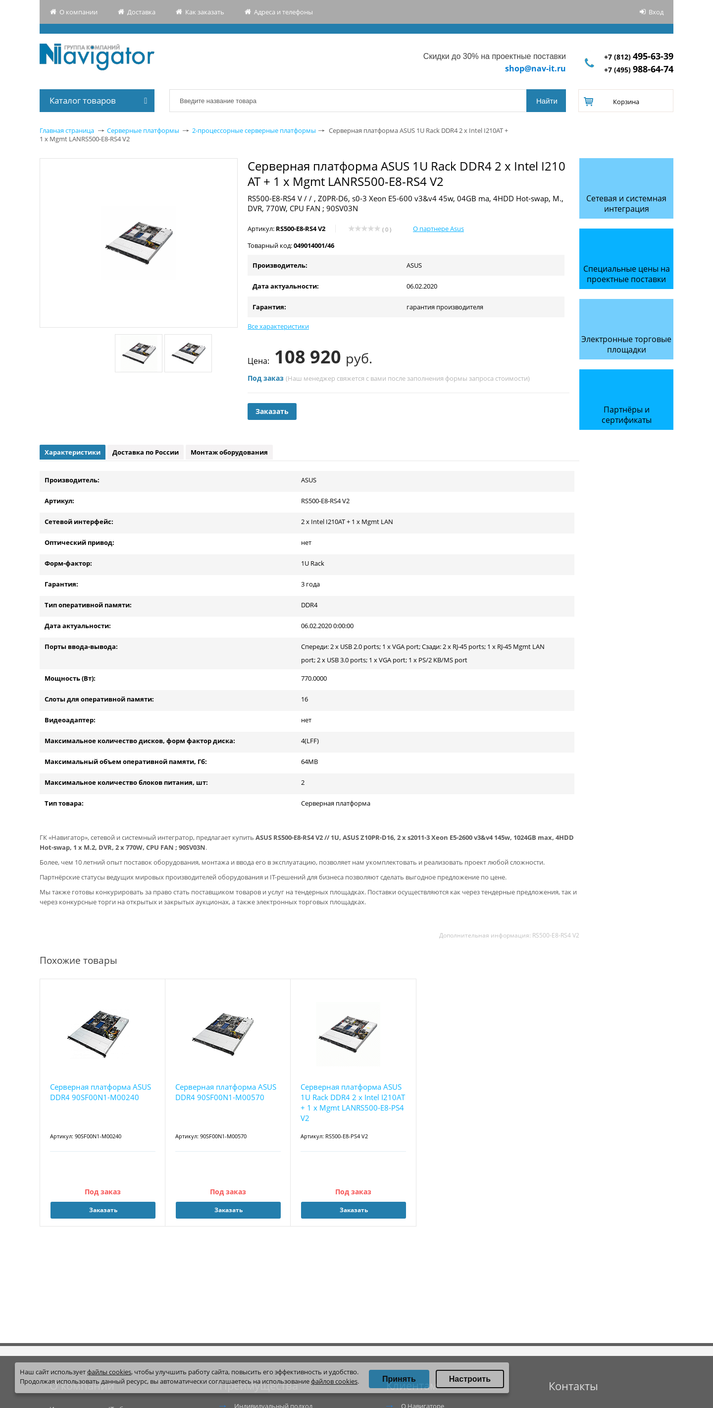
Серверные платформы (143, 130)
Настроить (470, 1379)
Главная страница (67, 130)
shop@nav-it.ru (535, 68)
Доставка (141, 11)
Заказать (272, 411)
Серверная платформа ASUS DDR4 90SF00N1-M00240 (100, 1092)
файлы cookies (109, 1371)
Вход (656, 11)
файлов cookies (334, 1381)
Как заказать (204, 11)
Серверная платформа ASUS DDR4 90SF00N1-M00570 (225, 1092)
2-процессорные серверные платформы (254, 130)
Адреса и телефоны (283, 11)
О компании (78, 11)
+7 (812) (638, 56)
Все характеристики (278, 326)
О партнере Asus (438, 228)
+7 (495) (638, 69)
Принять (399, 1379)
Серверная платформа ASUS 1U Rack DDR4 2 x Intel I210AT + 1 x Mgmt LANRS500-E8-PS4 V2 (353, 1102)
